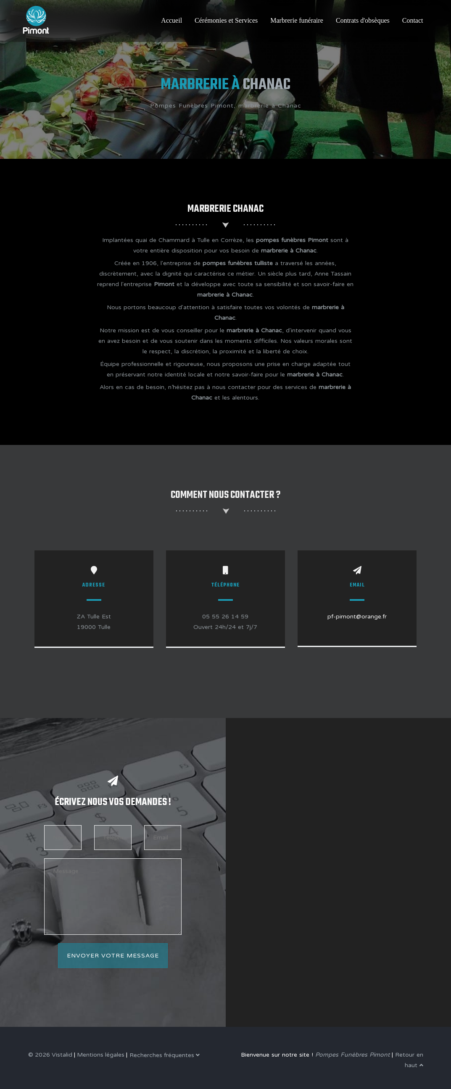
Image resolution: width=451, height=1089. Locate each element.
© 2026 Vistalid (50, 1054)
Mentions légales (100, 1054)
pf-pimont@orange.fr (357, 616)
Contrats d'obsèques (363, 20)
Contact (412, 20)
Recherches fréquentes (164, 1055)
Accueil (171, 20)
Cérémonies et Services (226, 20)
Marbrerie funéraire (296, 20)
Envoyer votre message (113, 955)
